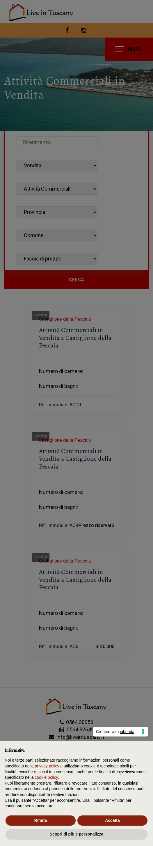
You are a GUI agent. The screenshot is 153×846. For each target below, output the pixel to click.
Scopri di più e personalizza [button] (76, 834)
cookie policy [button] (46, 777)
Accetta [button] (112, 820)
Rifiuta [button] (40, 820)
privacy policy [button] (47, 766)
